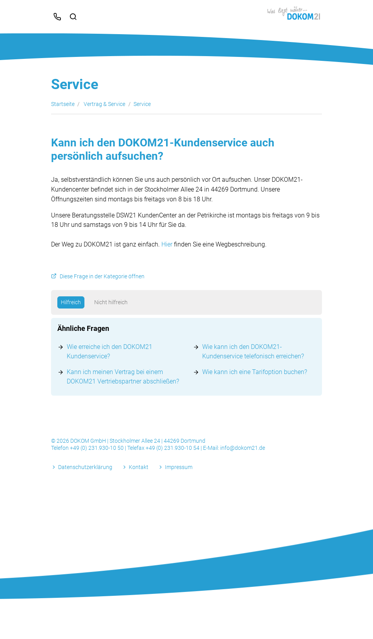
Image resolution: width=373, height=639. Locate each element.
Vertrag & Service (104, 104)
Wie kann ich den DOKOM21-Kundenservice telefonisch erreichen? (253, 351)
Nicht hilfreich (111, 302)
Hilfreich (71, 302)
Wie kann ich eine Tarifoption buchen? (254, 372)
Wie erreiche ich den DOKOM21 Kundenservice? (109, 351)
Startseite (63, 104)
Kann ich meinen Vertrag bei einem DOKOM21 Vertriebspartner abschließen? (123, 376)
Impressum (178, 467)
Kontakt (138, 467)
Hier (166, 244)
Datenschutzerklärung (85, 467)
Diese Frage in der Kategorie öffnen (102, 276)
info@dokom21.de (242, 448)
